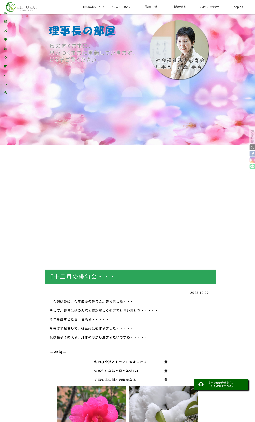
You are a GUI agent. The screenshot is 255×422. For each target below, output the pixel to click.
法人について (121, 7)
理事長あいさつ (92, 7)
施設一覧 (151, 7)
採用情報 (180, 7)
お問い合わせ (209, 7)
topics (238, 7)
